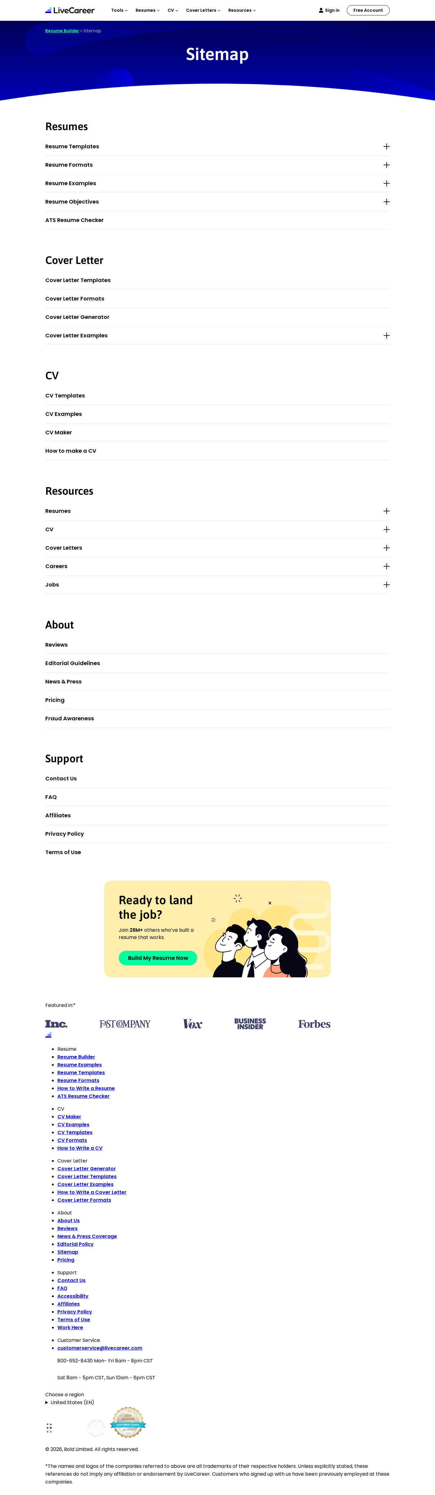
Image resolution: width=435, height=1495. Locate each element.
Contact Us (61, 778)
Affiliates (58, 815)
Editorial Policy (75, 1244)
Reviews (56, 644)
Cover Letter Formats (74, 298)
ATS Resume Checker (74, 220)
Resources (69, 490)
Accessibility (73, 1296)
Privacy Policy (64, 834)
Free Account (368, 10)
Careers (56, 566)
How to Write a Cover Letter (92, 1192)
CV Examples (63, 414)
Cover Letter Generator (77, 317)
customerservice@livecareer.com (99, 1348)
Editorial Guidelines (72, 663)
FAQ (51, 797)
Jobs (52, 584)
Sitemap (67, 1252)
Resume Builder (62, 31)
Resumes (58, 511)
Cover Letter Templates (78, 280)
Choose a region (64, 1394)
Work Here (70, 1327)
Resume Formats (69, 165)
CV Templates (65, 395)
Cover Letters (63, 547)
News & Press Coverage (87, 1236)
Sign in (332, 10)
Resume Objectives (72, 201)
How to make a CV (70, 451)
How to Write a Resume (86, 1088)
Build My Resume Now (158, 958)
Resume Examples (70, 183)
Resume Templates (72, 146)
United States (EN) (72, 1402)
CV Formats (72, 1140)
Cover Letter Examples (76, 335)
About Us (68, 1220)
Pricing (55, 700)
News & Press (63, 681)
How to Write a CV (79, 1148)
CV (49, 529)
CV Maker (58, 432)
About (59, 624)
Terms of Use (63, 852)
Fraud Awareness (69, 718)
